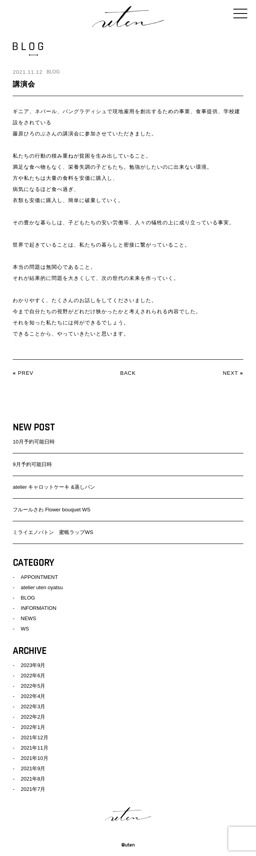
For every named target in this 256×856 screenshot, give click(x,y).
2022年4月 (33, 696)
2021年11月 (34, 748)
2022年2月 (33, 717)
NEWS (28, 618)
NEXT (230, 373)
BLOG (52, 72)
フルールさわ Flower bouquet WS (51, 510)
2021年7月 (33, 789)
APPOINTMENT (39, 577)
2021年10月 (34, 758)
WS (25, 629)
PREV (25, 373)
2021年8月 (33, 779)
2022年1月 (33, 727)
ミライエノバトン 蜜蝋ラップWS (53, 532)
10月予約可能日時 (33, 442)
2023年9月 (33, 665)
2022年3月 (33, 706)
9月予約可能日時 (32, 464)
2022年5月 (33, 686)
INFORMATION (38, 608)
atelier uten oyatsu (42, 587)
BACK (128, 373)
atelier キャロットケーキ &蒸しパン (54, 487)
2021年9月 (33, 768)
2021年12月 (34, 737)
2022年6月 (33, 676)
